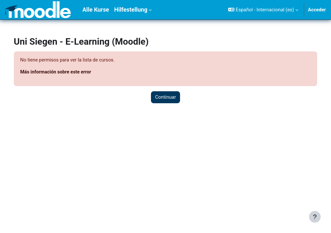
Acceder (317, 10)
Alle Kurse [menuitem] (95, 9)
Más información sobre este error (65, 72)
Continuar (165, 97)
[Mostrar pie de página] (315, 217)
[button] (263, 9)
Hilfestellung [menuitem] (130, 9)
